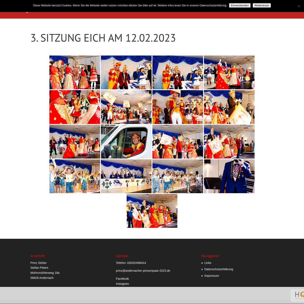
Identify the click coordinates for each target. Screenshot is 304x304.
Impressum (211, 275)
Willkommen (113, 9)
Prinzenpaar (184, 9)
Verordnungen (158, 9)
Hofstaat (209, 9)
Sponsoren (289, 9)
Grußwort (135, 9)
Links (207, 263)
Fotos (253, 9)
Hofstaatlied (234, 9)
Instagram (122, 283)
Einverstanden (240, 5)
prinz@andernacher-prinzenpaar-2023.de (143, 270)
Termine (269, 9)
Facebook (122, 278)
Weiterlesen (261, 5)
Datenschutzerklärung (218, 269)
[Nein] (299, 6)
